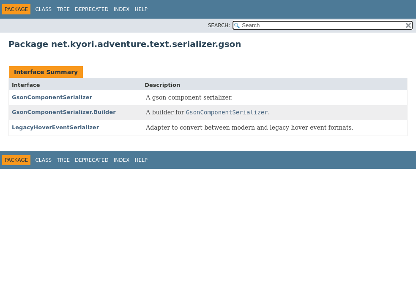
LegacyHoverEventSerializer (55, 127)
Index (122, 9)
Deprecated (92, 9)
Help (141, 9)
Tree (63, 9)
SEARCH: (219, 25)
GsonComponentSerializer (52, 97)
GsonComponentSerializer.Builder (64, 112)
